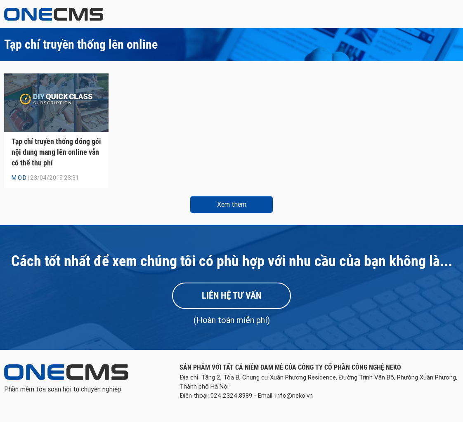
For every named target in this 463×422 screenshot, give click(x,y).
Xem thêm (231, 204)
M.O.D (19, 177)
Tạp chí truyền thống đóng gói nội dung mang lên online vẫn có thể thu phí (56, 152)
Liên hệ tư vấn (231, 295)
